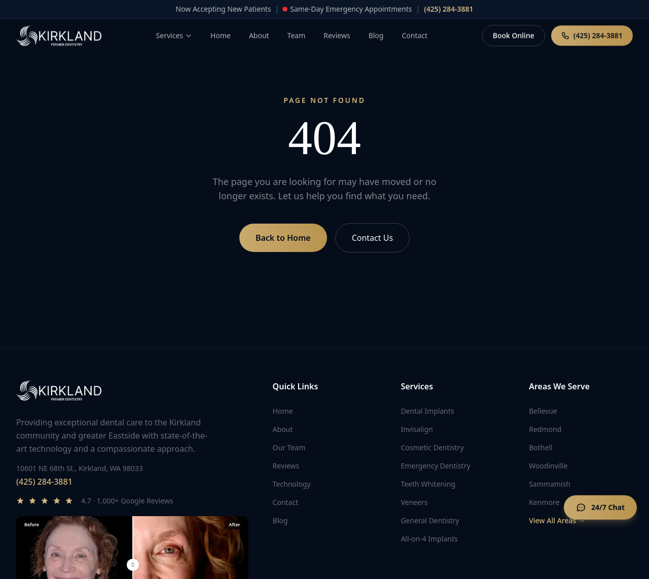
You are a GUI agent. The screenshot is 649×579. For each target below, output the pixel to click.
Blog (280, 520)
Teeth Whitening (428, 484)
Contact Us (372, 237)
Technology (292, 484)
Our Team (289, 447)
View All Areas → (557, 520)
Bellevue (543, 411)
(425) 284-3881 (44, 481)
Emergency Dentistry (435, 466)
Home (283, 411)
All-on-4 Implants (429, 539)
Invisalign (416, 429)
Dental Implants (427, 411)
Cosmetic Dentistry (432, 447)
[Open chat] (600, 508)
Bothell (540, 447)
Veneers (414, 502)
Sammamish (549, 484)
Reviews (286, 466)
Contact (286, 502)
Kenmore (544, 502)
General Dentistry (430, 520)
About (283, 429)
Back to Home (283, 237)
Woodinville (548, 466)
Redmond (545, 429)
